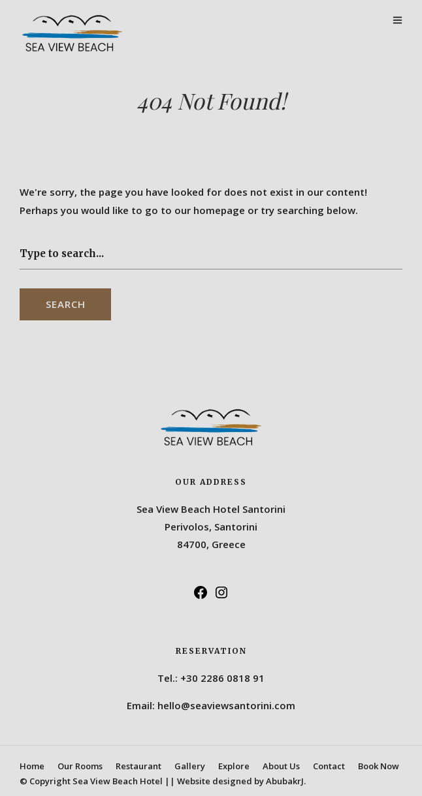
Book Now (378, 766)
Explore (234, 766)
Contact (329, 766)
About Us (281, 766)
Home (32, 766)
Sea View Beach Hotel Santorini (211, 508)
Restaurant (138, 766)
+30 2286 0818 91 (222, 677)
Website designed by (241, 781)
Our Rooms (80, 766)
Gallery (189, 766)
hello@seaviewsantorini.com (226, 705)
